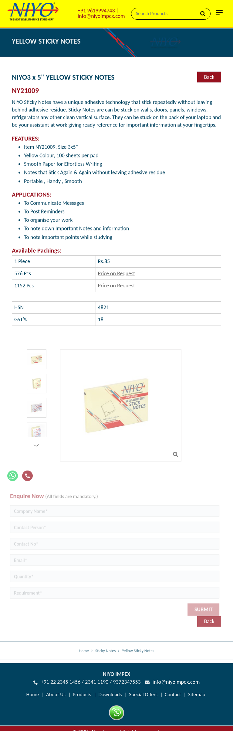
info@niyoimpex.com (101, 16)
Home (84, 655)
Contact (173, 694)
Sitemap (196, 694)
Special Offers (143, 694)
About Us (56, 694)
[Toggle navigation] (219, 14)
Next (37, 445)
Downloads (110, 694)
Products (82, 694)
